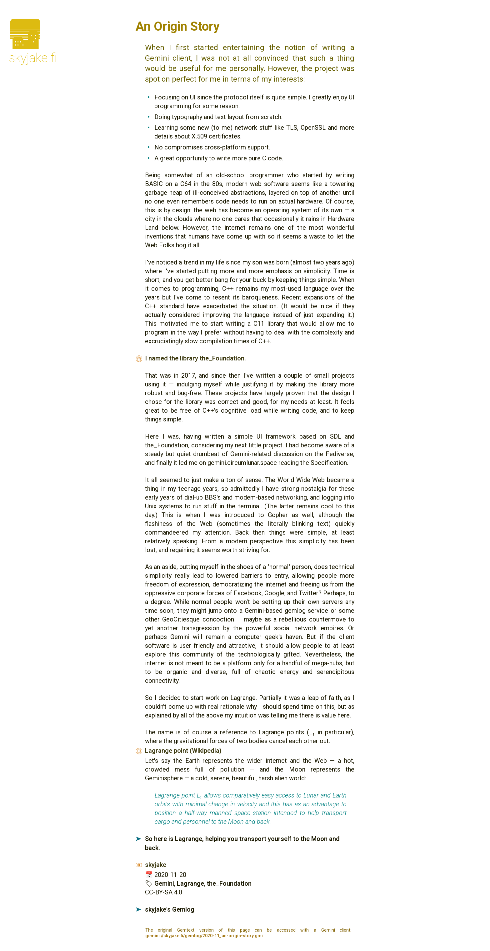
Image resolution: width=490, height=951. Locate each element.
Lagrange (190, 883)
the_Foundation (229, 883)
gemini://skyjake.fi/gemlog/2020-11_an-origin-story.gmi (204, 935)
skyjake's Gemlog (169, 909)
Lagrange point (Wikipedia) (183, 750)
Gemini (164, 883)
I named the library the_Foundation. (195, 358)
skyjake (155, 864)
